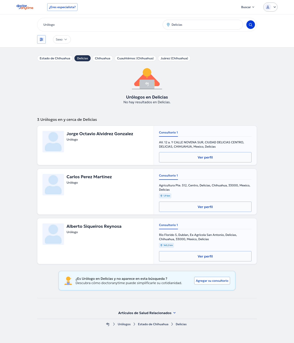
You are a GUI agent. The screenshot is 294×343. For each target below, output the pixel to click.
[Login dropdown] (270, 7)
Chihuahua (102, 58)
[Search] (250, 24)
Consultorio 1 (168, 132)
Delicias (82, 58)
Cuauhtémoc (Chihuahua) (135, 58)
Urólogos (124, 324)
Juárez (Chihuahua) (174, 58)
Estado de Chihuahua (55, 58)
